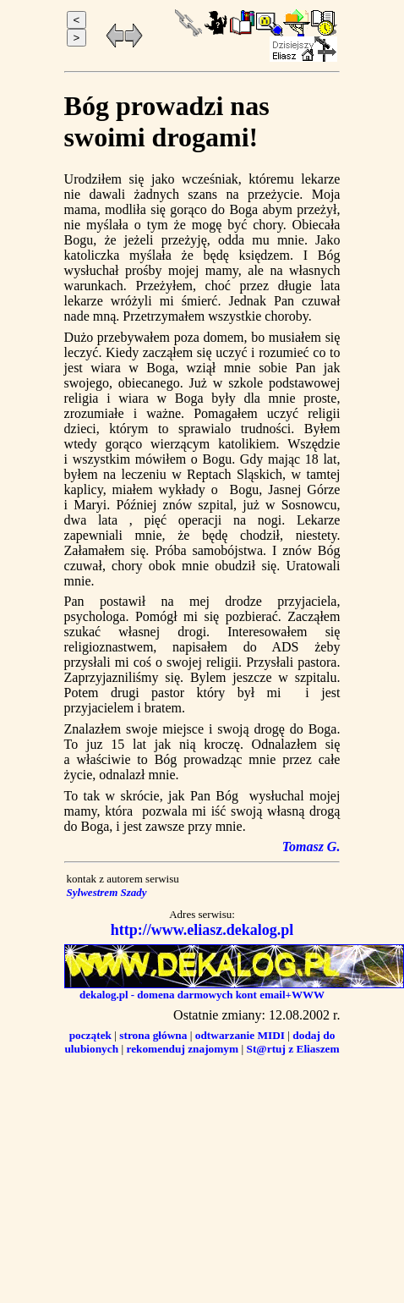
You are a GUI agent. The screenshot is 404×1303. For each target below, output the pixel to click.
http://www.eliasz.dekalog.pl (202, 929)
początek (90, 1035)
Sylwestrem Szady (108, 892)
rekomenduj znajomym (182, 1048)
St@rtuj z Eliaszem (292, 1048)
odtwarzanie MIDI (240, 1035)
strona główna (153, 1035)
